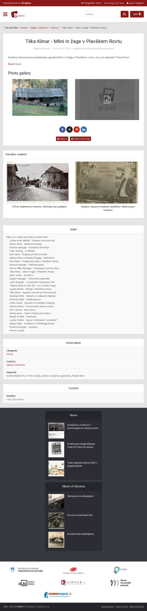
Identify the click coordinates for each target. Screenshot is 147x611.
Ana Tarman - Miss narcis (22, 309)
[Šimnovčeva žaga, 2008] (40, 97)
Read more (14, 64)
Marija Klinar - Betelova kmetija (25, 243)
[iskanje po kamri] (102, 14)
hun (122, 3)
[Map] (137, 14)
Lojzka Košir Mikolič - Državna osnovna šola (32, 240)
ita (116, 3)
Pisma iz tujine (16, 330)
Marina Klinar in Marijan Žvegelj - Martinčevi (31, 257)
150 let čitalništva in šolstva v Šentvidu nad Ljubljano (39, 206)
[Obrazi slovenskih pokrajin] (120, 583)
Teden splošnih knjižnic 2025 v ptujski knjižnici (82, 464)
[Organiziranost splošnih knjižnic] (73, 570)
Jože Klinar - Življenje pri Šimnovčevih (28, 254)
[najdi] (125, 14)
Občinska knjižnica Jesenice (100, 48)
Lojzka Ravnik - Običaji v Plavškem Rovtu (30, 288)
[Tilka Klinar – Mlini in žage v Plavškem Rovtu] (107, 99)
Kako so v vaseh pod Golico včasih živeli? (27, 236)
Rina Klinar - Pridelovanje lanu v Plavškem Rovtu (34, 261)
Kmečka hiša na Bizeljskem (80, 534)
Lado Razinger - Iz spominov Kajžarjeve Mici (32, 282)
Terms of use (121, 606)
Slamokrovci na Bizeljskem (80, 496)
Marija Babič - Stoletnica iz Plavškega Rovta (31, 323)
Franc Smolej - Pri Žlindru (22, 250)
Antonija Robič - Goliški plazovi (25, 299)
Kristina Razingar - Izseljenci (23, 326)
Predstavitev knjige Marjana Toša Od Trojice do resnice (81, 445)
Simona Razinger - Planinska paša (26, 264)
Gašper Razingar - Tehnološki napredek (29, 278)
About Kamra (107, 606)
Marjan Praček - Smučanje (22, 316)
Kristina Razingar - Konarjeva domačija (29, 247)
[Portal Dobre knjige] (57, 595)
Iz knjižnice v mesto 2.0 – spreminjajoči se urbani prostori (82, 427)
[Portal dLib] (26, 583)
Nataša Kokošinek (15, 364)
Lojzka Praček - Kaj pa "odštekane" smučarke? (33, 319)
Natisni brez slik (80, 138)
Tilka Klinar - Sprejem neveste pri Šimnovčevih (32, 292)
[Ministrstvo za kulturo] (26, 570)
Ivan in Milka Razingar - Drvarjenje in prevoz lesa (34, 268)
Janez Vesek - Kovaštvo (21, 275)
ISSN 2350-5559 (136, 606)
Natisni (62, 138)
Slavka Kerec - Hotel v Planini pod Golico (30, 313)
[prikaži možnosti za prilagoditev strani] (91, 3)
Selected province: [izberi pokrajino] (17, 3)
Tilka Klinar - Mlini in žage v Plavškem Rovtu (31, 271)
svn (106, 3)
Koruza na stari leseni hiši (79, 515)
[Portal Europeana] (120, 570)
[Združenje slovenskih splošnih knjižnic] (73, 583)
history (9, 354)
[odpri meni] (5, 14)
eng (111, 3)
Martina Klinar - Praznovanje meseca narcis (31, 306)
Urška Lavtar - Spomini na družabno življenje (32, 302)
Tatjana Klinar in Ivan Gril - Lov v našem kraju (32, 285)
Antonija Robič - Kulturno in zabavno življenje (32, 295)
